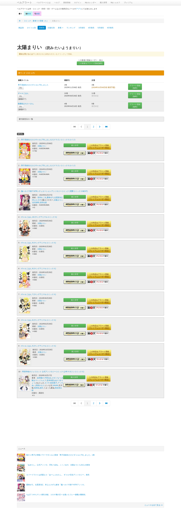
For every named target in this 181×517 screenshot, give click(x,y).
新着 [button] (60, 28)
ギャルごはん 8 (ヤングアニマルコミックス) (38, 268)
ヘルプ (57, 3)
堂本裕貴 (50, 380)
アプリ (78, 9)
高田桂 (36, 387)
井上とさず (36, 200)
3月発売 (82, 28)
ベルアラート (24, 2)
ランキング (70, 28)
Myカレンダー (90, 3)
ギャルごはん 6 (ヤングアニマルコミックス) (38, 320)
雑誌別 (21, 28)
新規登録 (66, 3)
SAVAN (55, 385)
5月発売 (101, 28)
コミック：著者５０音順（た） (36, 21)
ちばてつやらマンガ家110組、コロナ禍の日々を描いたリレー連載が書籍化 (55, 494)
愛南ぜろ (50, 197)
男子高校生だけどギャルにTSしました (33, 85)
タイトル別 (31, 28)
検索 (37, 14)
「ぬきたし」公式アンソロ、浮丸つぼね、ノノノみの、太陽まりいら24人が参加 (58, 464)
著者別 (41, 28)
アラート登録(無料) (135, 86)
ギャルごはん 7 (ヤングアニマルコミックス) (38, 294)
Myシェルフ (115, 3)
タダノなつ (56, 377)
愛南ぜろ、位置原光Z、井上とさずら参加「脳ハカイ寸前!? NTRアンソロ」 (56, 484)
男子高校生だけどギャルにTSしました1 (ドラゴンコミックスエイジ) (48, 165)
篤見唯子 (53, 382)
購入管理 (103, 3)
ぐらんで (42, 380)
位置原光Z (58, 197)
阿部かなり (40, 385)
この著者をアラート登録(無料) (90, 63)
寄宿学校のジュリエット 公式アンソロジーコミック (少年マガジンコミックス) (53, 371)
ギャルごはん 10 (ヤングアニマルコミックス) (39, 217)
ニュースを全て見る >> (153, 504)
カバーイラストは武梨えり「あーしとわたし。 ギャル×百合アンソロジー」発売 (57, 474)
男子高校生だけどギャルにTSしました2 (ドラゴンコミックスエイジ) (48, 140)
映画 (28, 14)
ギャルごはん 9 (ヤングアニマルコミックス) (38, 242)
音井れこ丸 (41, 197)
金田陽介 (40, 377)
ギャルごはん (23, 93)
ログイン (77, 3)
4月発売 (91, 28)
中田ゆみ (48, 377)
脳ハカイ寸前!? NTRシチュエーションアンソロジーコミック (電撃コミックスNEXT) (54, 191)
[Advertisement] (90, 38)
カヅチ (47, 382)
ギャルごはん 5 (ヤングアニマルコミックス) (38, 345)
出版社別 (51, 28)
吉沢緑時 (35, 202)
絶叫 (41, 387)
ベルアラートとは (43, 3)
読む (20, 88)
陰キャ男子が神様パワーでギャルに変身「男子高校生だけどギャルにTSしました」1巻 (60, 454)
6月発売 (110, 28)
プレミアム (128, 3)
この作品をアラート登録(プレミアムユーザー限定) (99, 146)
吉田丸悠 (43, 202)
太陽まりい (41, 146)
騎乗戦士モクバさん (26, 104)
